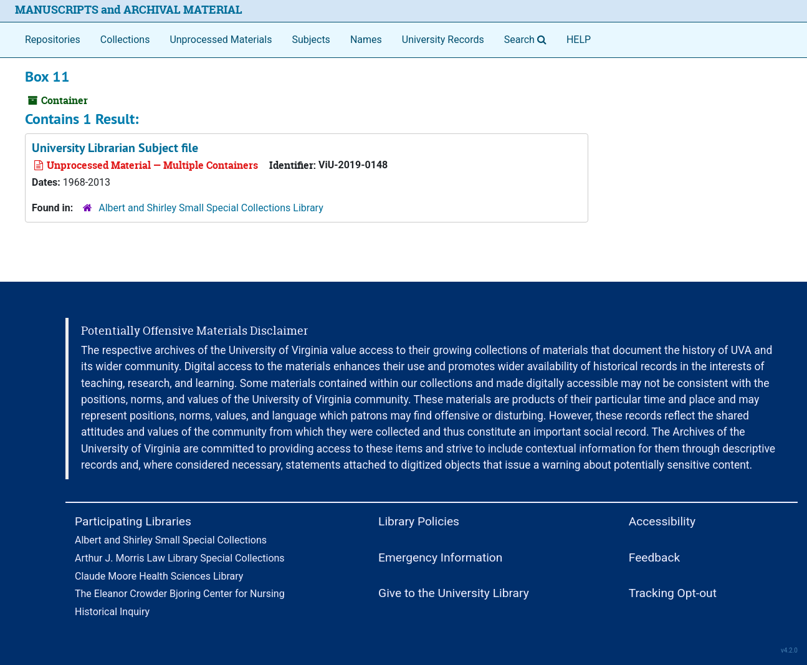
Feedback (654, 557)
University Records (443, 39)
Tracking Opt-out (673, 593)
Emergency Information (440, 557)
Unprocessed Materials (221, 39)
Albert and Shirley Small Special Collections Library (210, 208)
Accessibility (662, 521)
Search (528, 38)
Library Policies (418, 521)
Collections (125, 39)
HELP (578, 39)
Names (366, 39)
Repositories (52, 39)
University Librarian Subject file (115, 148)
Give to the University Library (453, 593)
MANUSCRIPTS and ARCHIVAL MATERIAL (128, 9)
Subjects (311, 39)
